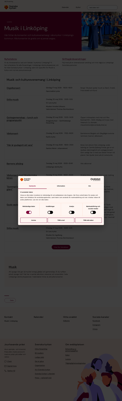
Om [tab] (89, 186)
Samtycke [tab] (32, 186)
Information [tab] (61, 186)
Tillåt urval (61, 220)
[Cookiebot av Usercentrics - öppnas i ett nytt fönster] (93, 179)
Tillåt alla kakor (88, 220)
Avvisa (33, 220)
